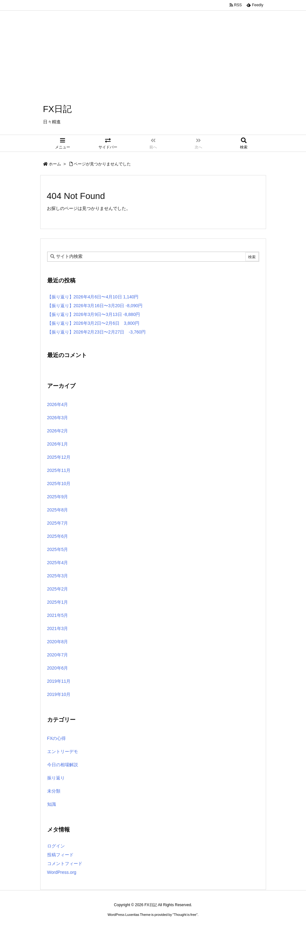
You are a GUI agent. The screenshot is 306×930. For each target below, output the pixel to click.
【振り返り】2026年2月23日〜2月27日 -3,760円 (96, 331)
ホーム (55, 164)
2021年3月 (57, 628)
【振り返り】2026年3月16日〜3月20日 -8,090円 (94, 305)
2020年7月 (57, 654)
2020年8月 (57, 641)
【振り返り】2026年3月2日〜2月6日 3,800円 (93, 323)
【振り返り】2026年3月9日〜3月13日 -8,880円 (93, 314)
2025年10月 (59, 483)
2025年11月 (59, 470)
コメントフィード (64, 863)
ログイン (56, 845)
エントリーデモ (62, 751)
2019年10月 (59, 694)
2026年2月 (57, 430)
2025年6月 (57, 536)
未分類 (53, 791)
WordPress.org (61, 872)
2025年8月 (57, 509)
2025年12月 (59, 457)
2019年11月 (59, 681)
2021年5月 (57, 615)
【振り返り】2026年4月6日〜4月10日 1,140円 (93, 296)
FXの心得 (56, 738)
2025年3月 (57, 575)
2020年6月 (57, 668)
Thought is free (185, 915)
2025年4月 (57, 562)
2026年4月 (57, 404)
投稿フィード (60, 854)
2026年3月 (57, 417)
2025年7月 (57, 523)
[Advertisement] (153, 44)
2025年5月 (57, 549)
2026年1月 (57, 443)
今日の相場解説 (62, 764)
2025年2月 (57, 588)
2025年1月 (57, 602)
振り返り (56, 777)
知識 (51, 804)
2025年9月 (57, 496)
